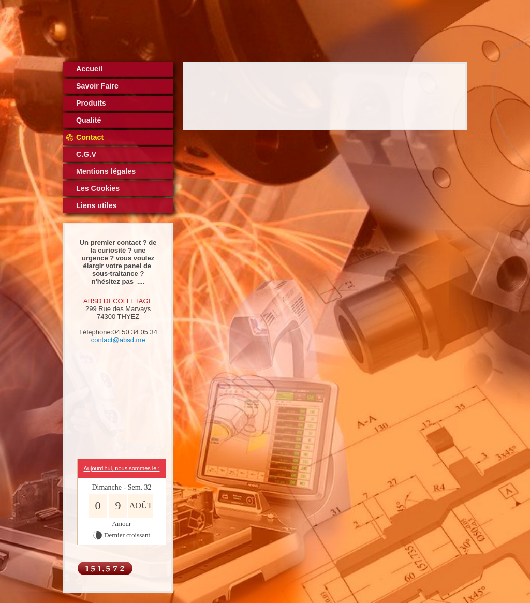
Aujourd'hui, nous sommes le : (121, 468)
